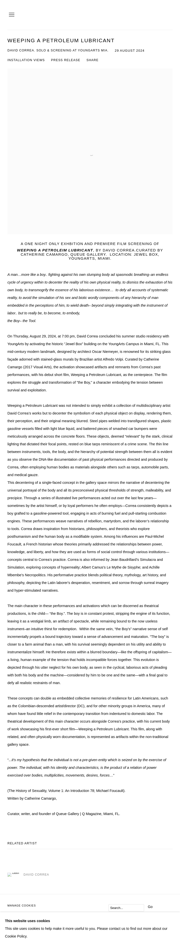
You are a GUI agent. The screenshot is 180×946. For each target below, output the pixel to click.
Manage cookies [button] (21, 905)
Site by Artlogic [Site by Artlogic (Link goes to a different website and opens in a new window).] (78, 913)
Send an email (21, 925)
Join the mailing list (11, 925)
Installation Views (26, 60)
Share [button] (92, 60)
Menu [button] (11, 15)
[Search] (126, 907)
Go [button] (150, 907)
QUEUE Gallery (145, 15)
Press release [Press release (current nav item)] (65, 60)
